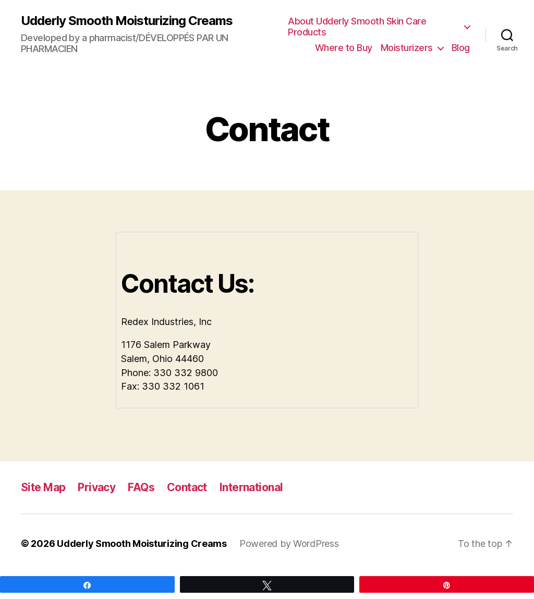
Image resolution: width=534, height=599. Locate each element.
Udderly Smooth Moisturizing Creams (127, 21)
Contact (187, 487)
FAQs (141, 487)
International (251, 487)
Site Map (43, 487)
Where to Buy (343, 47)
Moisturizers (407, 47)
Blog (461, 47)
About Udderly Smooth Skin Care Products (357, 27)
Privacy (96, 487)
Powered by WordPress (289, 543)
